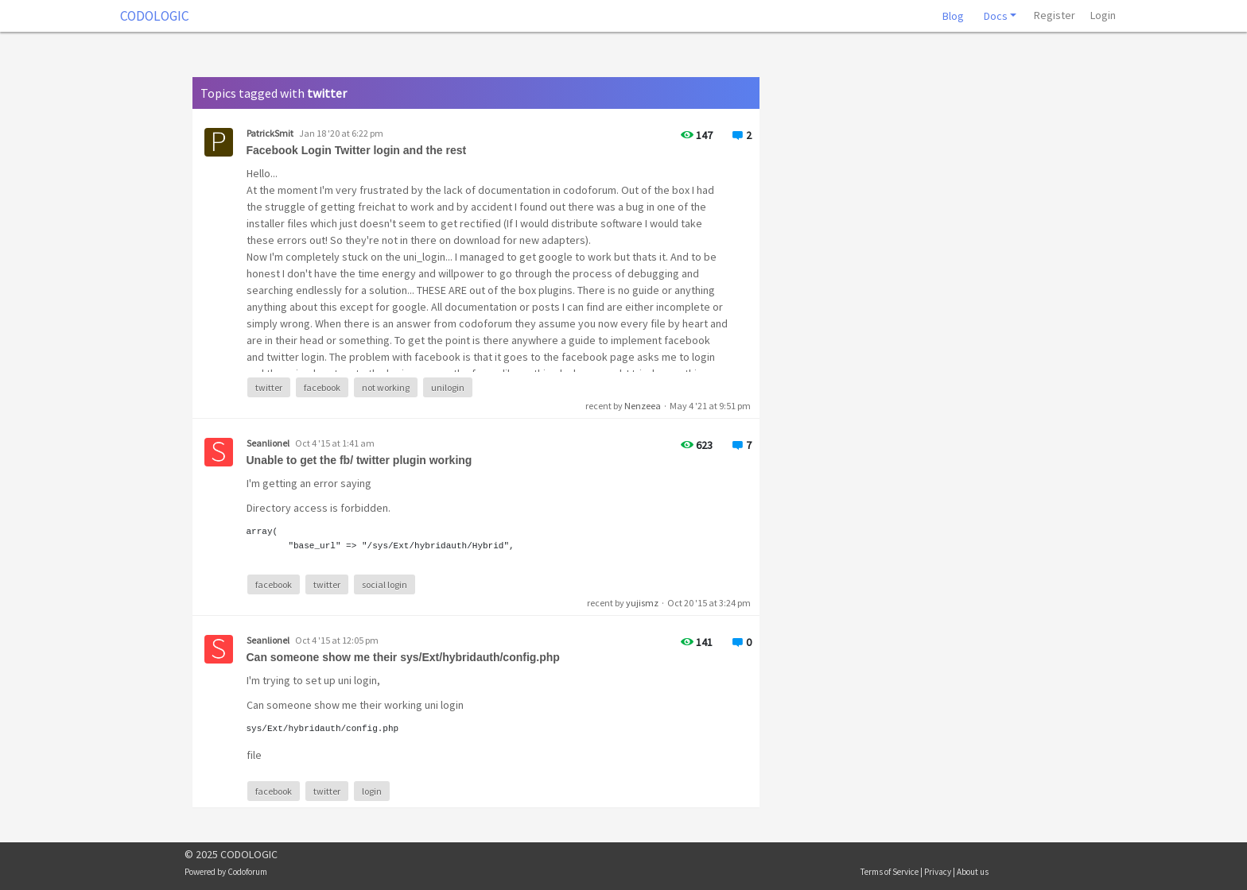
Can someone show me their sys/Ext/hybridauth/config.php (403, 657)
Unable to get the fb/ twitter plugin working (359, 460)
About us (973, 871)
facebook (322, 387)
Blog (953, 16)
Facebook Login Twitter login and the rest (357, 150)
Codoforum (247, 871)
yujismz (642, 603)
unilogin (447, 387)
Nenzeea (642, 406)
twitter (268, 387)
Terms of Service (889, 871)
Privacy (937, 871)
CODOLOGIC (154, 16)
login (372, 791)
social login (384, 584)
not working (386, 387)
